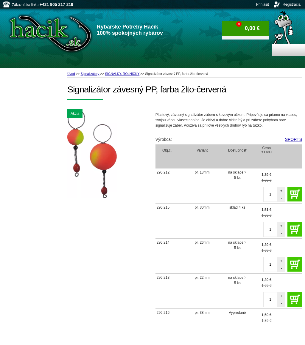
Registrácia (292, 4)
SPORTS (293, 139)
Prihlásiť (262, 4)
